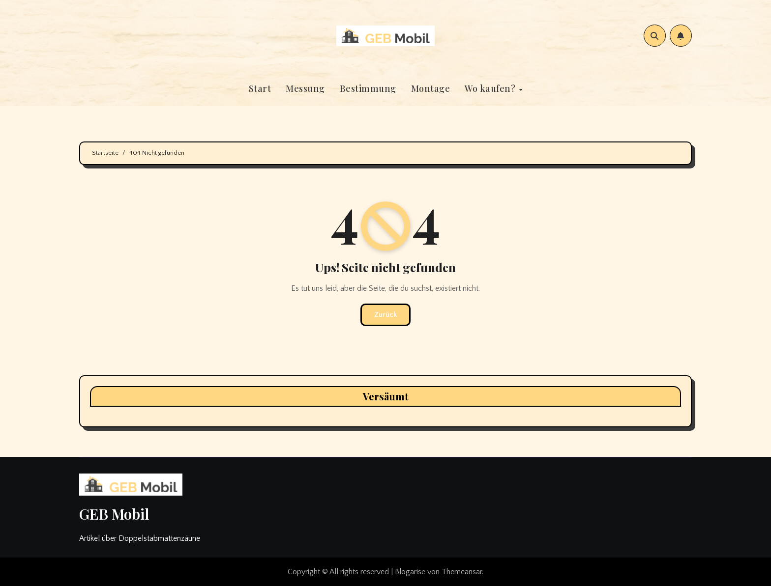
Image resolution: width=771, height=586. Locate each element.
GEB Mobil (114, 514)
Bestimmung (368, 88)
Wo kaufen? (491, 88)
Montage (430, 88)
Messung (305, 88)
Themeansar (462, 571)
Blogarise (410, 571)
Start (260, 88)
